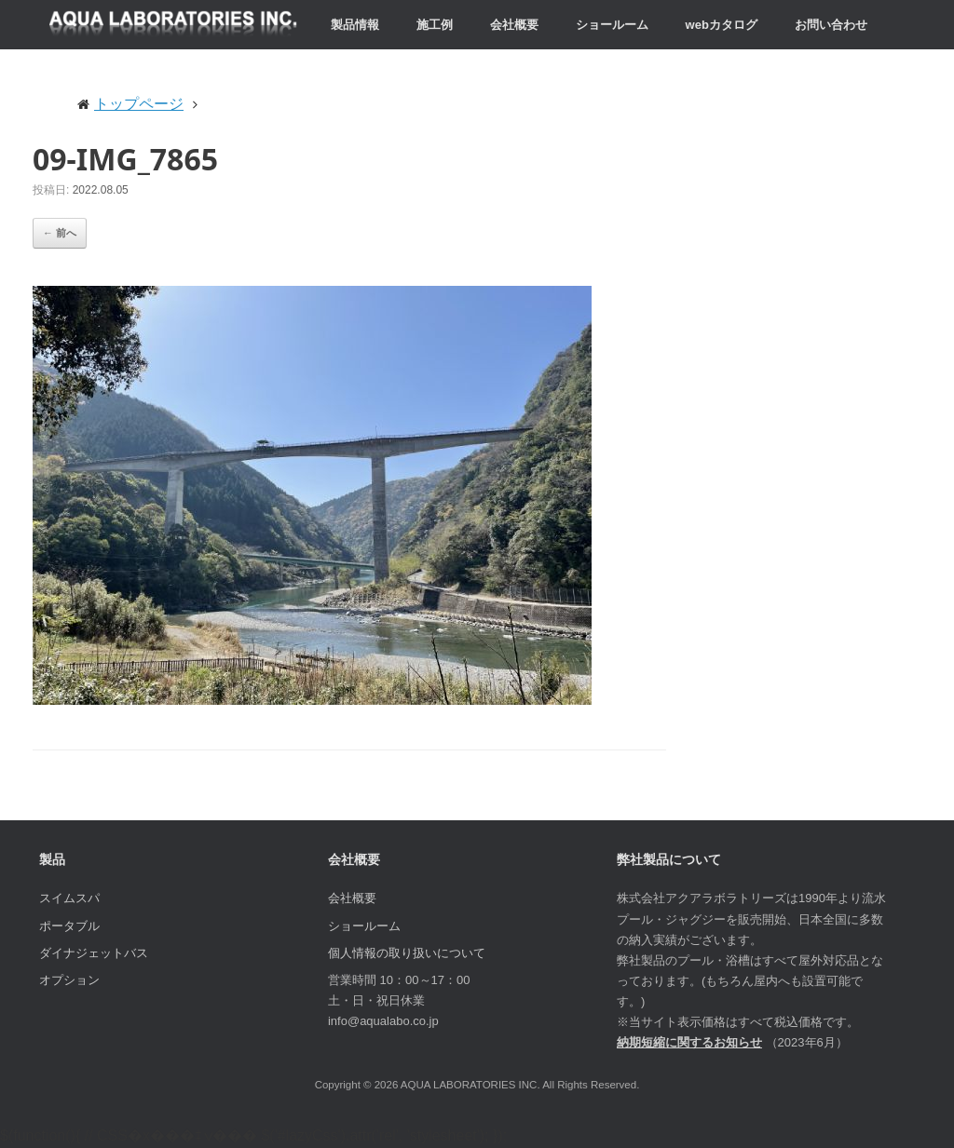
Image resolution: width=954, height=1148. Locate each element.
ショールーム (612, 25)
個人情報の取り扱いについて (406, 953)
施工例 (434, 25)
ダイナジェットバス (93, 953)
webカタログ (721, 25)
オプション (69, 980)
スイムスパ (69, 898)
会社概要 (514, 25)
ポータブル (69, 926)
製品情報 (355, 25)
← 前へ (59, 232)
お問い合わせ (831, 25)
